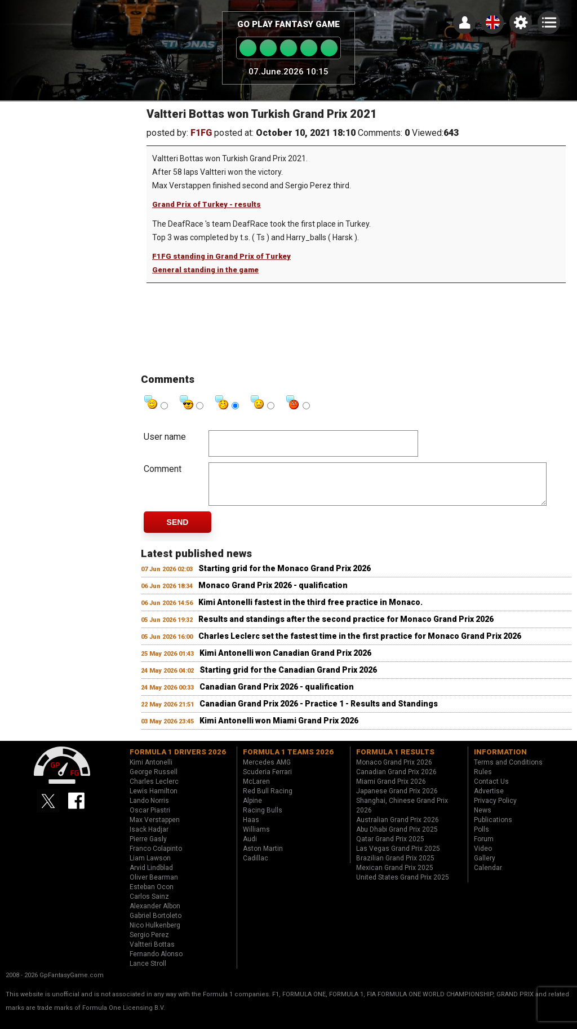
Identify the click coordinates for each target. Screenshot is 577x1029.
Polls (481, 838)
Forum (484, 847)
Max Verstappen (155, 828)
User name (165, 436)
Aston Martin (263, 857)
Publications (493, 828)
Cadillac (255, 867)
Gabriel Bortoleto (155, 924)
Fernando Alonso (156, 962)
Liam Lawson (150, 867)
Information (500, 760)
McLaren (256, 790)
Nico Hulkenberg (155, 934)
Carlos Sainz (149, 905)
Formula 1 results (395, 760)
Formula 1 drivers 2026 (178, 760)
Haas (251, 828)
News (482, 819)
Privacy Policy (495, 809)
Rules (483, 780)
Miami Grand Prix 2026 (391, 790)
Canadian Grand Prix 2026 (396, 780)
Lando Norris (149, 809)
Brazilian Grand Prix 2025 (395, 867)
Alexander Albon (155, 914)
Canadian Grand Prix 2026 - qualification (276, 695)
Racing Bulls (262, 819)
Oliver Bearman (154, 886)
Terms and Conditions (508, 771)
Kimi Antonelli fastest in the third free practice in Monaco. (310, 610)
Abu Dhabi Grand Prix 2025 (397, 838)
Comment (162, 468)
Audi (250, 847)
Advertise (489, 799)
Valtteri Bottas (152, 953)
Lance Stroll (148, 972)
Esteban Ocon (152, 895)
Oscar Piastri (150, 819)
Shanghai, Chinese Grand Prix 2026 (402, 814)
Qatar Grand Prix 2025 (390, 847)
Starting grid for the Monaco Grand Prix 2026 (284, 576)
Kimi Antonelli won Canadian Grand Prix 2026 (285, 661)
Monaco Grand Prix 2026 (394, 771)
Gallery (484, 867)
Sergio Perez (149, 943)
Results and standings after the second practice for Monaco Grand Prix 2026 (346, 627)
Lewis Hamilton (153, 799)
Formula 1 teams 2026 (288, 760)
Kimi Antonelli (151, 771)
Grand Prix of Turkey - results (206, 204)
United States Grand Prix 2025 (402, 886)
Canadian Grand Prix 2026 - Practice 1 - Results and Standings (318, 712)
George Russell (153, 780)
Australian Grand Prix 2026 (397, 828)
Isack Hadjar (149, 838)
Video (483, 857)
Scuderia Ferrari (267, 780)
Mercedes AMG (267, 771)
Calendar (488, 876)
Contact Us (491, 790)
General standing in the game (205, 270)
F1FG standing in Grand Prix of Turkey (221, 256)
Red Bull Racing (267, 799)
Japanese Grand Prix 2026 (397, 799)
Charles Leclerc (154, 790)
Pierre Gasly (148, 847)
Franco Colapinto (156, 857)
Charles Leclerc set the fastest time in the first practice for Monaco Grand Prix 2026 (359, 644)
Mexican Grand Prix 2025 (394, 876)
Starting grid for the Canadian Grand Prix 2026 (288, 678)
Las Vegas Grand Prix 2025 (398, 857)
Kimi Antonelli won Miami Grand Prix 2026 (278, 729)
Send (178, 530)
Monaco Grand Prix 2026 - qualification (273, 593)
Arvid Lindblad (151, 876)
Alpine (252, 809)
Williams (256, 838)
